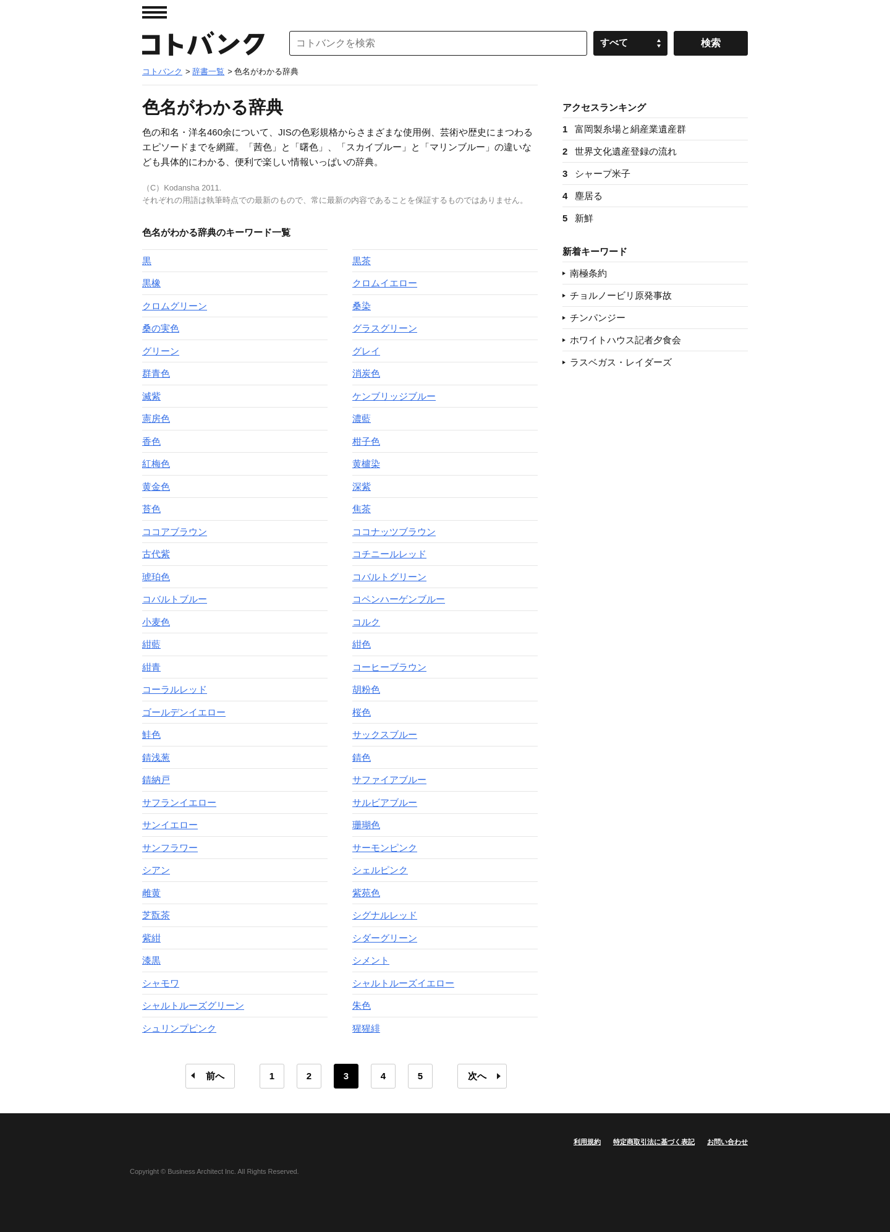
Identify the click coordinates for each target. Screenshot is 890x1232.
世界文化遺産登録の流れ (619, 151)
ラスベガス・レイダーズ (621, 362)
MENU (154, 12)
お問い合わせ (727, 1141)
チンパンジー (597, 317)
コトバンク (203, 43)
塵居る (582, 195)
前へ (215, 1076)
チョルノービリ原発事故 (621, 295)
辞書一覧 (208, 71)
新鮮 (577, 218)
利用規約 (587, 1141)
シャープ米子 (596, 173)
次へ (477, 1076)
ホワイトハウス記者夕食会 (625, 340)
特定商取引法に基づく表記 (654, 1141)
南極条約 (588, 273)
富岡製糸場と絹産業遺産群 (624, 128)
